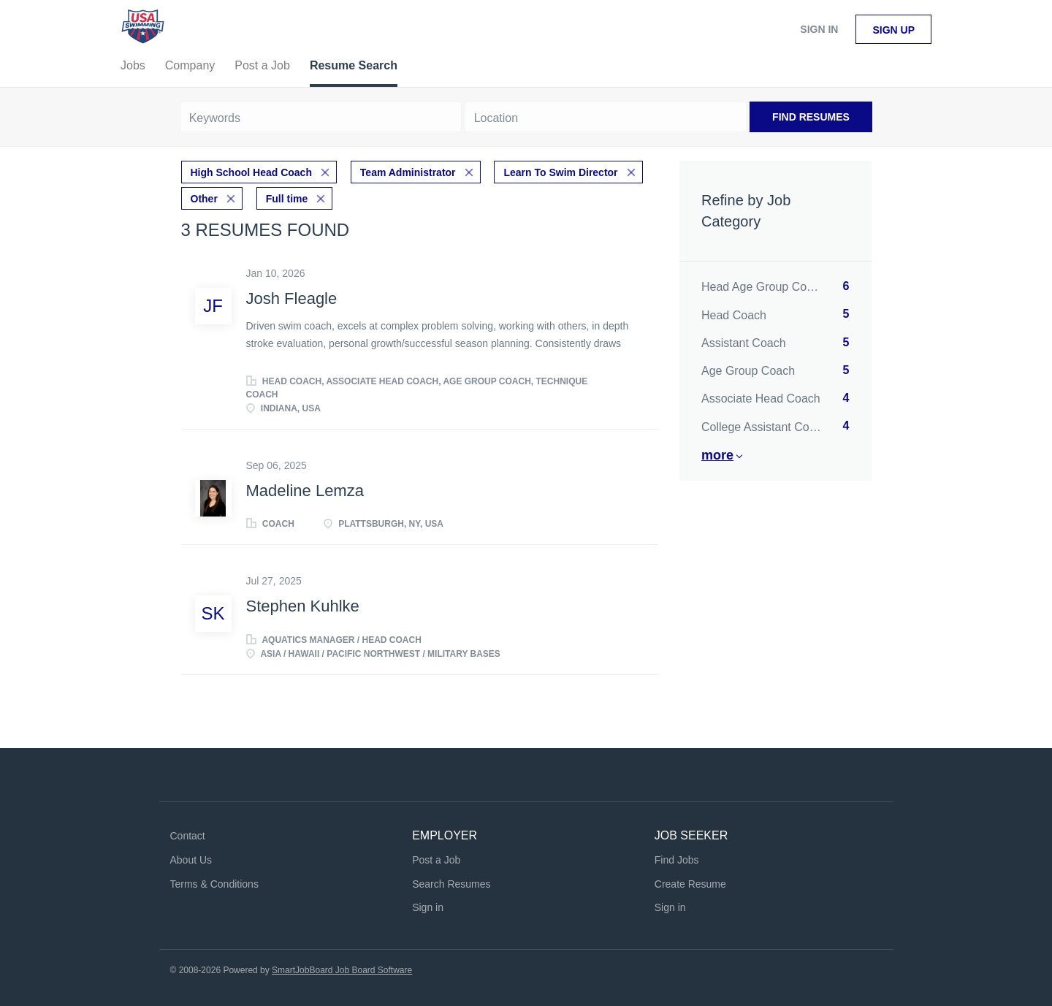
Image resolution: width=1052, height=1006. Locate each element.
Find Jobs (677, 860)
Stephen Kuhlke (302, 606)
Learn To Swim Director (560, 172)
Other (204, 199)
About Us (191, 860)
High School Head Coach (251, 172)
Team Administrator (408, 172)
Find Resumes (811, 117)
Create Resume (690, 884)
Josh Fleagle (292, 298)
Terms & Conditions (214, 884)
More (717, 455)
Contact (187, 836)
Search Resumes (451, 884)
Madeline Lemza (305, 490)
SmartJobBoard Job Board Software (342, 970)
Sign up (893, 30)
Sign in (819, 29)
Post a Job (436, 860)
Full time (287, 199)
